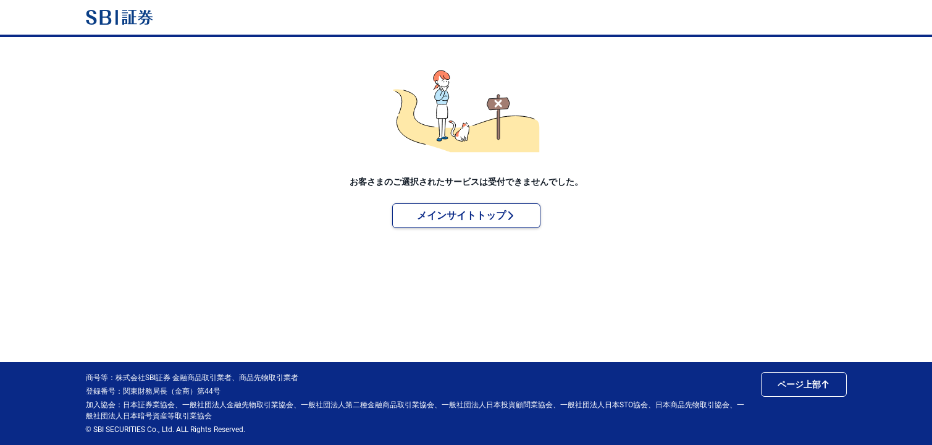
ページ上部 (803, 384)
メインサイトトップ (466, 215)
